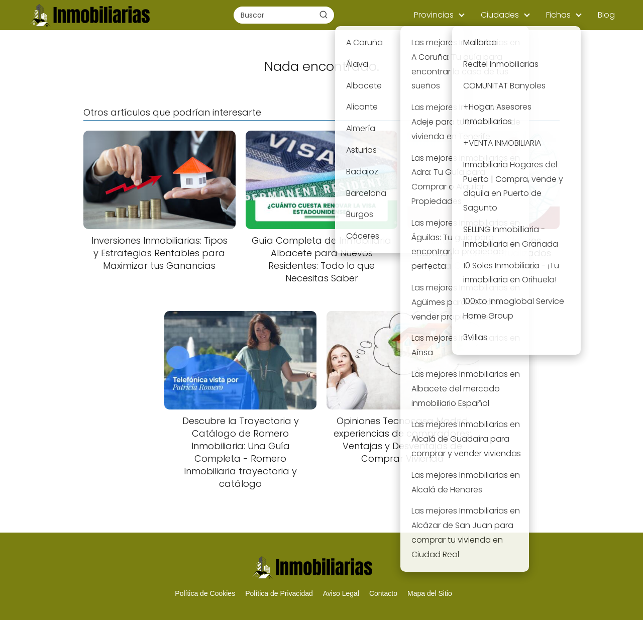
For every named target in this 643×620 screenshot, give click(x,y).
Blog (606, 15)
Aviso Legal (341, 593)
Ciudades (500, 15)
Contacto (383, 593)
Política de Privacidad (279, 593)
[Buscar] (323, 15)
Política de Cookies (205, 593)
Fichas (558, 15)
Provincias (434, 15)
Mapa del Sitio (429, 593)
